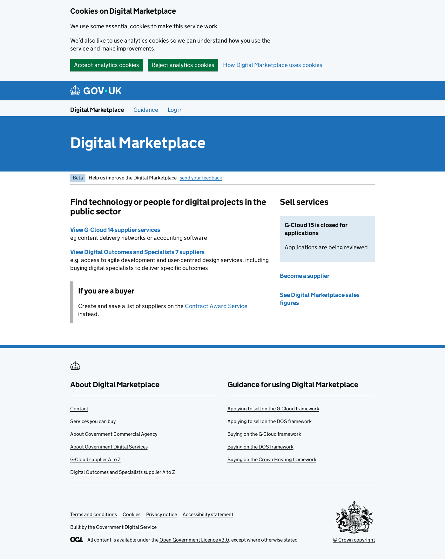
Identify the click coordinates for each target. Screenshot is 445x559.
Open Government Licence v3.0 (194, 540)
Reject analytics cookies (183, 65)
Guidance (145, 109)
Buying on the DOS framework (260, 447)
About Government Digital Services (109, 447)
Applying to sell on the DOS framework (269, 421)
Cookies (131, 514)
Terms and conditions (93, 514)
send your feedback (201, 178)
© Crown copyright (354, 540)
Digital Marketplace (97, 109)
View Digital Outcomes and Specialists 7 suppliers (137, 252)
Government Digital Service (126, 527)
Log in (175, 109)
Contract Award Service (216, 306)
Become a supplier (304, 276)
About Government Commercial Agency (113, 434)
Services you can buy (93, 421)
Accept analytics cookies (106, 65)
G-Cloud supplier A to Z (95, 459)
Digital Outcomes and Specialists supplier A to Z (122, 472)
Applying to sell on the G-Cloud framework (273, 409)
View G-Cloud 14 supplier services (115, 229)
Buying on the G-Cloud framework (264, 434)
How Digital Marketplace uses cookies (272, 65)
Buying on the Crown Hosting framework (271, 459)
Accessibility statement (208, 514)
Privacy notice (161, 514)
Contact (79, 409)
